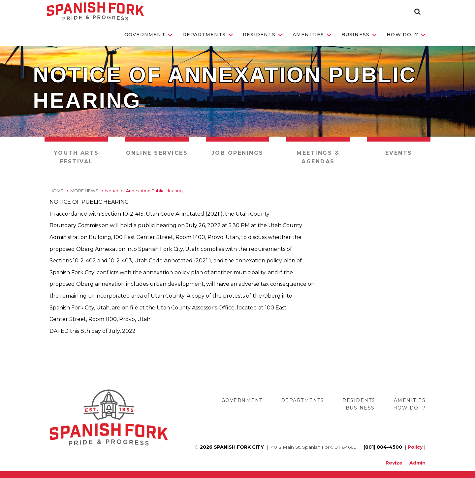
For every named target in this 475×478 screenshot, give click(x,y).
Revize (394, 463)
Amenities (312, 35)
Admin (417, 463)
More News (84, 190)
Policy (415, 447)
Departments (207, 35)
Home (56, 190)
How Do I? (406, 35)
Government (148, 35)
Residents (263, 35)
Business (359, 35)
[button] (417, 11)
